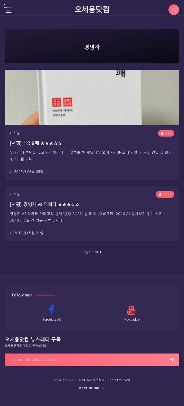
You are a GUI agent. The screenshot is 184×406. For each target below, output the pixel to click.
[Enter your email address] (92, 360)
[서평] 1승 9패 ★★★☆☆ (36, 143)
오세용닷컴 (92, 9)
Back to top (92, 388)
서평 (16, 133)
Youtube (131, 313)
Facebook (51, 313)
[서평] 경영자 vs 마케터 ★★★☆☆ (44, 204)
